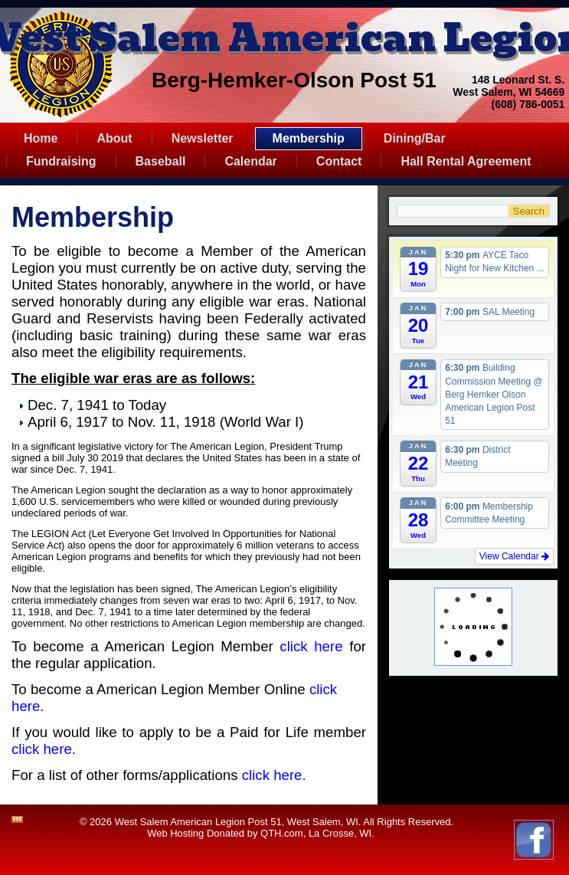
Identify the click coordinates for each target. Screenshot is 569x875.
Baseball (161, 161)
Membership (309, 138)
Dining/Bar (415, 138)
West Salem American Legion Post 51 (198, 821)
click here (311, 646)
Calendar (250, 161)
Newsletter (203, 138)
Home (40, 138)
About (114, 138)
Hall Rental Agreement (466, 161)
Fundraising (61, 161)
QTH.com (281, 833)
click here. (43, 749)
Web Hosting (175, 833)
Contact (339, 161)
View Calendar (514, 556)
